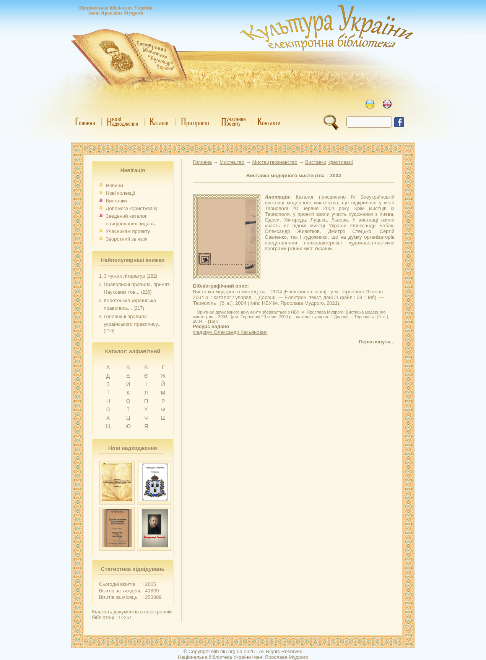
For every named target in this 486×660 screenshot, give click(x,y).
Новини (114, 185)
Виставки (116, 201)
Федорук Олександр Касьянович (230, 332)
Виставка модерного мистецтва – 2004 (293, 175)
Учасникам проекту (128, 231)
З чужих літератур (124, 276)
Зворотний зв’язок (127, 239)
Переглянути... (376, 342)
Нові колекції (120, 193)
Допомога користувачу (132, 208)
